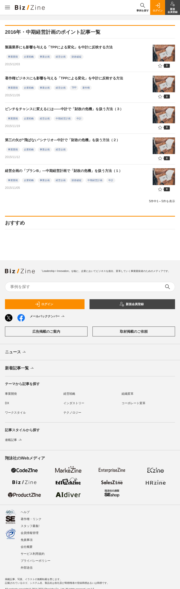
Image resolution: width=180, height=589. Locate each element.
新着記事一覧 (20, 368)
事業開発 (13, 56)
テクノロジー (72, 412)
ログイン (44, 304)
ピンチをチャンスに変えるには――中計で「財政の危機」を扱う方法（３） (64, 109)
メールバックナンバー (47, 316)
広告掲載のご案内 (46, 331)
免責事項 (27, 540)
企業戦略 (29, 56)
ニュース (16, 352)
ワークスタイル (15, 412)
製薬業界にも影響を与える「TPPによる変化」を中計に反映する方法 (59, 47)
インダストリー (73, 403)
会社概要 (27, 547)
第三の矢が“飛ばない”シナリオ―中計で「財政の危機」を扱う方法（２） (62, 140)
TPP (74, 87)
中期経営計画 (63, 118)
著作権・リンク (31, 519)
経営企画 (61, 56)
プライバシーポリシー (35, 560)
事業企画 (45, 56)
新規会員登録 (131, 304)
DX (7, 403)
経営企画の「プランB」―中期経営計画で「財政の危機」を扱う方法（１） (63, 171)
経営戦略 (69, 393)
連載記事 (14, 440)
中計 (79, 118)
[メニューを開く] (7, 7)
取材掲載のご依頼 (134, 331)
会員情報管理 (30, 533)
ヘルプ (25, 512)
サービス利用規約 (33, 554)
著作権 (86, 87)
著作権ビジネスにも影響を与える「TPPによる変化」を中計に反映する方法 (64, 78)
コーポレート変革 (133, 403)
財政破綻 (77, 56)
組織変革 (128, 393)
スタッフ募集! (30, 526)
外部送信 (27, 567)
